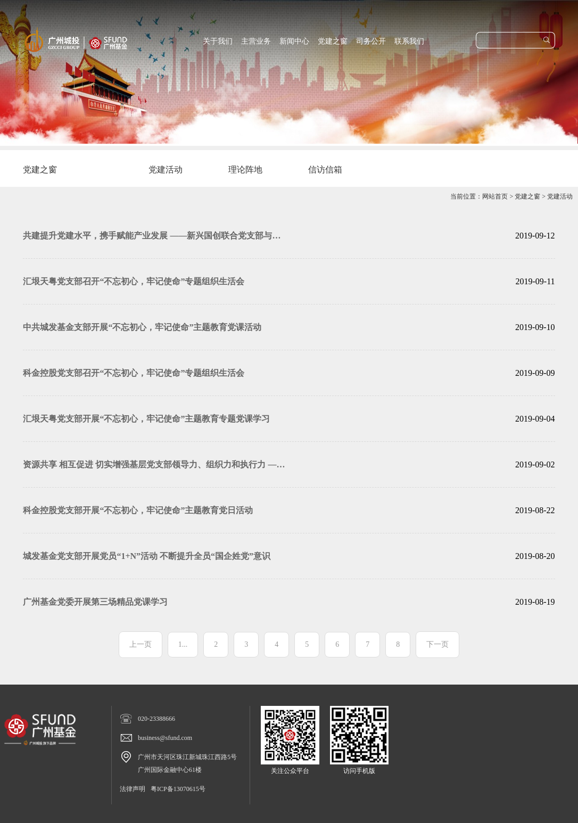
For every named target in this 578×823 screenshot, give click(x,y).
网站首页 (495, 196)
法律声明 (132, 789)
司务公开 (371, 41)
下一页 (437, 644)
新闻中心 (294, 41)
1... (183, 644)
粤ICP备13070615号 (178, 789)
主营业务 (256, 41)
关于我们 (218, 41)
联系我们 (409, 41)
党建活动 (560, 196)
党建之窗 (333, 41)
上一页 (140, 644)
